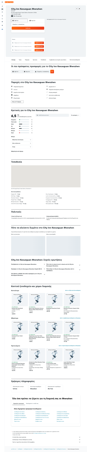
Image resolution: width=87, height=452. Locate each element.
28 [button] (34, 46)
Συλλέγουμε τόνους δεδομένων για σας (47, 439)
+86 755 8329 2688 (16, 14)
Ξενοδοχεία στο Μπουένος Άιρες (42, 413)
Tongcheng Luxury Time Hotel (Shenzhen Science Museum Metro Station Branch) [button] (37, 337)
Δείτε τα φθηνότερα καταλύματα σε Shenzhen (70, 318)
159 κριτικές (19, 16)
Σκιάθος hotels (38, 421)
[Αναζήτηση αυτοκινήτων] (2, 12)
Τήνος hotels (17, 421)
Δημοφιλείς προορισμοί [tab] (18, 403)
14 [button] (34, 39)
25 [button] (25, 46)
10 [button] (21, 39)
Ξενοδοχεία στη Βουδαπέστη (20, 417)
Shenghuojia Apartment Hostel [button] (53, 308)
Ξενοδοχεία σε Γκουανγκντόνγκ (49, 449)
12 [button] (28, 39)
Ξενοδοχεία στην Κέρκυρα (20, 415)
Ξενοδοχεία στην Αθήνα (19, 413)
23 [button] (41, 43)
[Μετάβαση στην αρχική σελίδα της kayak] (9, 2)
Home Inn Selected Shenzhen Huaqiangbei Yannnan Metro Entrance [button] (18, 365)
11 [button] (58, 36)
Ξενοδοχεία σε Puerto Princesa (42, 417)
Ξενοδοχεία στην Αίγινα (19, 411)
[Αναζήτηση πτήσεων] (2, 6)
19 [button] (28, 43)
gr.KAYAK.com (13, 449)
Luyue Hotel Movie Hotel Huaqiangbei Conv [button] (69, 363)
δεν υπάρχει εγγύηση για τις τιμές (39, 433)
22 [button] (38, 43)
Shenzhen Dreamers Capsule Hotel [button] (71, 308)
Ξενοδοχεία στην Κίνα (38, 449)
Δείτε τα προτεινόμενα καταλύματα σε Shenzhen (69, 345)
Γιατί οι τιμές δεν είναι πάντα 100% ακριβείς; (47, 442)
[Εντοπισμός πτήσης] (2, 18)
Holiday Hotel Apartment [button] (17, 308)
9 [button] (41, 36)
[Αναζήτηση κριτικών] (53, 115)
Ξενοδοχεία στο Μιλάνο (62, 411)
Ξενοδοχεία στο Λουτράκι (62, 415)
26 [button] (28, 46)
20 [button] (31, 43)
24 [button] (21, 46)
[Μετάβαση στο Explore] (2, 15)
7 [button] (34, 36)
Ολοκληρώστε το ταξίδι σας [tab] (32, 403)
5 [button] (28, 36)
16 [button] (41, 39)
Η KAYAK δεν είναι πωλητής (47, 437)
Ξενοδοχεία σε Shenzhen (61, 449)
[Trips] (2, 25)
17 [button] (21, 43)
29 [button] (38, 46)
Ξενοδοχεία (20, 449)
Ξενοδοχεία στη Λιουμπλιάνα (63, 413)
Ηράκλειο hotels (38, 419)
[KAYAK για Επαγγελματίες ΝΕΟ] (2, 21)
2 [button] (41, 33)
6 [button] (31, 36)
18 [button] (24, 43)
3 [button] (21, 36)
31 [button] (21, 49)
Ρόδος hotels (59, 419)
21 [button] (34, 43)
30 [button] (41, 46)
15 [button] (38, 39)
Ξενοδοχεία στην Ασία (28, 449)
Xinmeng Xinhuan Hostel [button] (17, 335)
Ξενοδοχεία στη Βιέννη (40, 411)
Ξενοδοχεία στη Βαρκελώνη (63, 417)
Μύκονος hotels (17, 419)
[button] (2, 2)
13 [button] (31, 39)
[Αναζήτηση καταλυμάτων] (2, 9)
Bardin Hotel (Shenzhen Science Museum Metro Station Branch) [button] (36, 309)
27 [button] (31, 46)
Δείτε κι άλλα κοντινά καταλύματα (72, 290)
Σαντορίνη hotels (60, 421)
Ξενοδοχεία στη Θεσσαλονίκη (41, 415)
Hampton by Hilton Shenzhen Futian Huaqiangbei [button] (37, 363)
